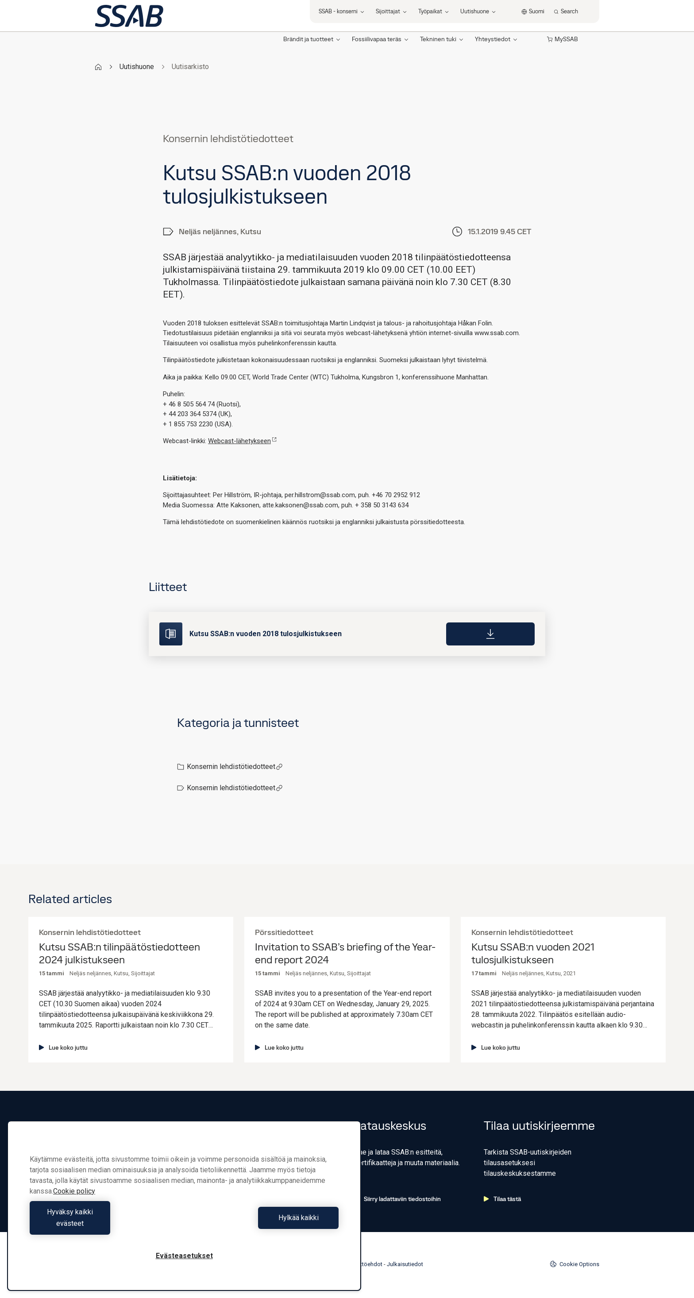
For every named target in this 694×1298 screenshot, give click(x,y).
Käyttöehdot (366, 1264)
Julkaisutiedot (405, 1264)
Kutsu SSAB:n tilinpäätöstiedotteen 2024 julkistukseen (119, 953)
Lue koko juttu (63, 1047)
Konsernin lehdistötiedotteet (235, 766)
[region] (184, 1211)
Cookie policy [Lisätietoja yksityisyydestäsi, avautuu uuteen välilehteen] (74, 1202)
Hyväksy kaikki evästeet (105, 1223)
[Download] (490, 633)
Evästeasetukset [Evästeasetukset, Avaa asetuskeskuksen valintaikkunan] (184, 1256)
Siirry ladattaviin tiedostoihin (397, 1199)
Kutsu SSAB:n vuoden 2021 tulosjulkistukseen (532, 953)
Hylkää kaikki (263, 1223)
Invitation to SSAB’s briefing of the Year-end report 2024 (345, 953)
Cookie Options (574, 1263)
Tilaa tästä (502, 1199)
